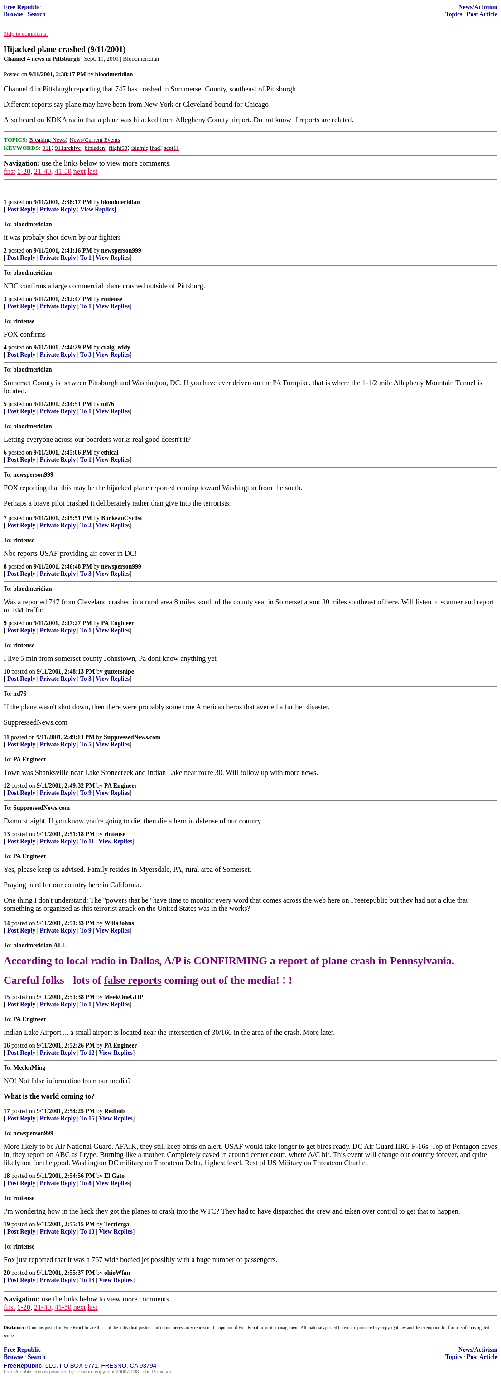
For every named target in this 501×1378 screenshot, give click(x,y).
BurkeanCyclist (121, 518)
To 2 (86, 525)
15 (7, 997)
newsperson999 (121, 250)
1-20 (23, 171)
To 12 (87, 1052)
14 (7, 923)
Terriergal (117, 1224)
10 (7, 671)
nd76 (107, 404)
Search (37, 14)
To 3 (86, 354)
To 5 (86, 744)
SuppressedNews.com (132, 737)
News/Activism (477, 7)
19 (7, 1224)
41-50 (62, 171)
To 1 (86, 257)
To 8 (86, 1183)
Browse (13, 14)
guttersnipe (119, 671)
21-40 (42, 171)
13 (7, 834)
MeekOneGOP (123, 997)
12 (7, 785)
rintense (111, 299)
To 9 (86, 792)
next (79, 171)
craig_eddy (115, 347)
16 (7, 1045)
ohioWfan (117, 1272)
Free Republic (22, 7)
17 (7, 1111)
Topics (453, 14)
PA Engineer (117, 623)
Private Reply (58, 209)
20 (7, 1272)
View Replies (97, 209)
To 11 (87, 841)
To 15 (87, 1118)
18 (7, 1175)
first (9, 171)
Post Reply (21, 209)
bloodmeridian (120, 202)
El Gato (114, 1175)
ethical (110, 452)
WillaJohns (119, 923)
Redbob (114, 1111)
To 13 (87, 1231)
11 (7, 737)
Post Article (482, 14)
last (92, 171)
